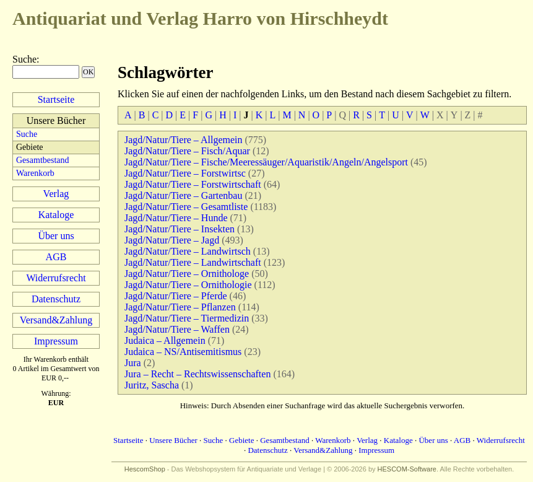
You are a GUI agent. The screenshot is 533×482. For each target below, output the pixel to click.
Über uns (56, 235)
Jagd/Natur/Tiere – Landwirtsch (187, 251)
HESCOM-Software (407, 469)
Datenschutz (56, 299)
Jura (132, 362)
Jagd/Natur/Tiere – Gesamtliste (186, 206)
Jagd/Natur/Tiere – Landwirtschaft (192, 262)
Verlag (56, 193)
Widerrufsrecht (55, 278)
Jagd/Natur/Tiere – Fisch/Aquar (187, 151)
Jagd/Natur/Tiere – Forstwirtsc (185, 173)
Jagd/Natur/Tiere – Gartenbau (183, 195)
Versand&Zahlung (56, 320)
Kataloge (56, 214)
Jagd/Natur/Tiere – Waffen (177, 329)
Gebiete (241, 440)
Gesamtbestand (42, 160)
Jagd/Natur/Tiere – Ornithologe (186, 273)
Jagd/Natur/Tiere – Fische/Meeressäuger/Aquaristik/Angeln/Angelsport (266, 162)
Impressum (56, 341)
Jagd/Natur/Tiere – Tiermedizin (186, 318)
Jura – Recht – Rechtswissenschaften (197, 374)
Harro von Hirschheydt (200, 18)
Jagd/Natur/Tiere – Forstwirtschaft (192, 184)
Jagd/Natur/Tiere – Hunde (176, 218)
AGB (56, 257)
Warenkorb (35, 173)
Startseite (56, 99)
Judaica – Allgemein (165, 340)
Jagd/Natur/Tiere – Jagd (171, 240)
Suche (24, 59)
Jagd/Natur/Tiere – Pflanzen (180, 307)
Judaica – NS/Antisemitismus (182, 351)
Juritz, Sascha (151, 385)
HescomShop (144, 469)
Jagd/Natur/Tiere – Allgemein (183, 139)
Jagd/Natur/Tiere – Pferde (175, 296)
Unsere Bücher (173, 440)
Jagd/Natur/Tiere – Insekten (179, 229)
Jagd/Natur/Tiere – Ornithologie (188, 284)
